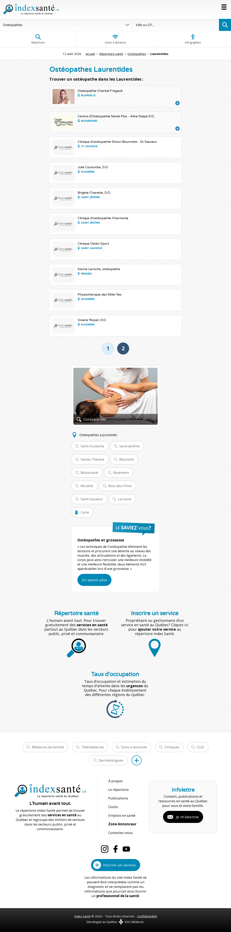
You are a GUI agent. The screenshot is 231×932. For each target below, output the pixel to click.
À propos (115, 781)
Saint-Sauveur (92, 499)
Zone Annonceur (122, 824)
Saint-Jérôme (129, 446)
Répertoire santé (111, 54)
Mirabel (87, 485)
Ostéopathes (137, 54)
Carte (85, 512)
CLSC (200, 747)
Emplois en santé (121, 815)
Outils (113, 806)
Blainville (126, 459)
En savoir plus (94, 579)
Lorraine (124, 499)
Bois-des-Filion (120, 485)
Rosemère (121, 472)
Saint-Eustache (92, 446)
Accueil (90, 54)
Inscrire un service (119, 865)
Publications (118, 798)
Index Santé (82, 916)
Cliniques (171, 747)
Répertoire (38, 39)
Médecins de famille (48, 747)
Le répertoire (118, 789)
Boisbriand (89, 472)
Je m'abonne (187, 817)
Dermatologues (111, 760)
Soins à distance (115, 39)
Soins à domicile (134, 747)
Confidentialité (147, 916)
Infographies (193, 39)
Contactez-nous (120, 832)
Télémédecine (92, 747)
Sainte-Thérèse (92, 459)
